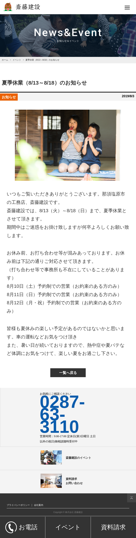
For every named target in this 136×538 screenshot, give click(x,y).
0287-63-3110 (62, 414)
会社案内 (38, 505)
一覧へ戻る (68, 373)
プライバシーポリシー (18, 505)
